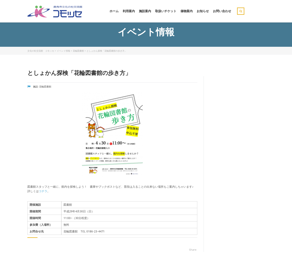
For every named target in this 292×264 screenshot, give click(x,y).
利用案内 (129, 11)
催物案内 (186, 11)
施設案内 (145, 11)
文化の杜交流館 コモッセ (40, 50)
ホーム (114, 11)
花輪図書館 (78, 50)
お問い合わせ (222, 11)
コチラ (43, 191)
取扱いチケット (165, 11)
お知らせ (203, 11)
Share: (193, 249)
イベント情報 (63, 50)
